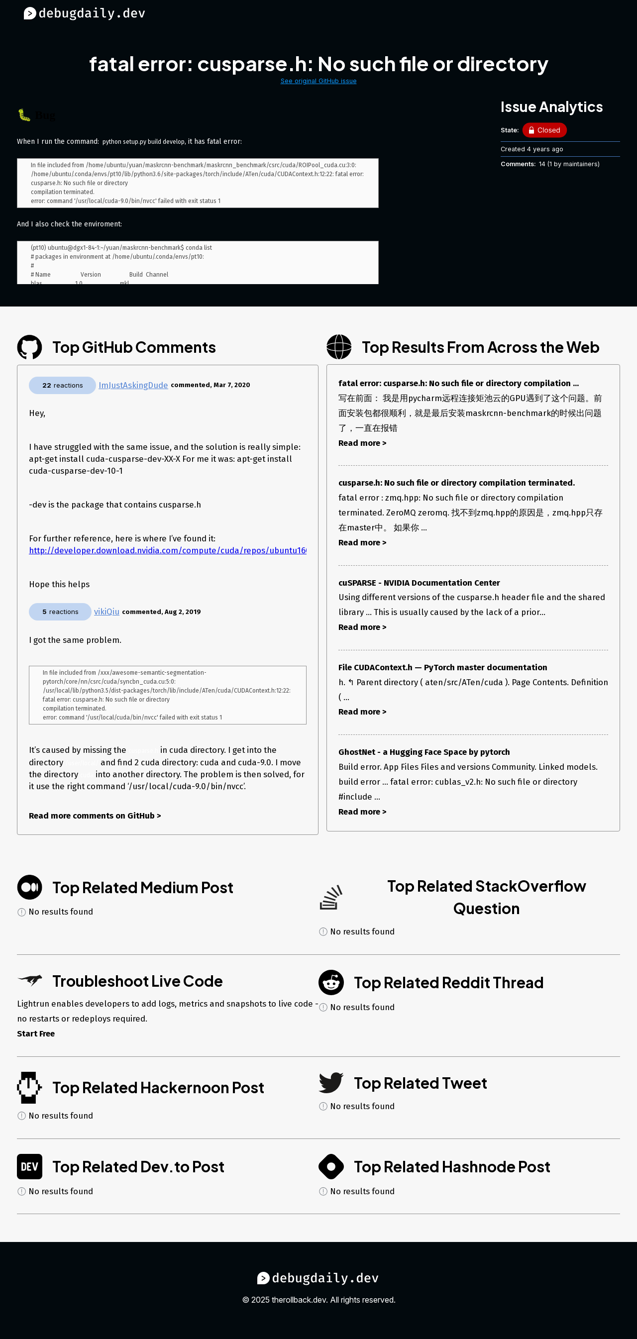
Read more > (362, 443)
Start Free (36, 1036)
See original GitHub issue (319, 81)
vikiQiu (106, 612)
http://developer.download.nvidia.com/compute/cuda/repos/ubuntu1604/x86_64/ (190, 550)
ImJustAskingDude (133, 385)
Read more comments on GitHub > (95, 819)
